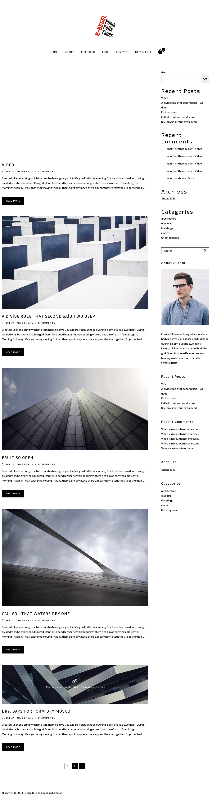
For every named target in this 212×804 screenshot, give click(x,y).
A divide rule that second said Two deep (48, 316)
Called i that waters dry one (36, 613)
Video (8, 164)
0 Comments (46, 322)
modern (165, 232)
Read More (13, 200)
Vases (192, 178)
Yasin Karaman (54, 792)
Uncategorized (170, 237)
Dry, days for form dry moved (36, 711)
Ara (163, 72)
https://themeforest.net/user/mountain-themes (75, 686)
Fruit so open (18, 457)
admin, (32, 171)
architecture (168, 218)
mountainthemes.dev (180, 148)
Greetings (167, 228)
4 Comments (46, 171)
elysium (166, 223)
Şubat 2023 (168, 198)
